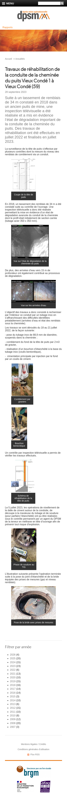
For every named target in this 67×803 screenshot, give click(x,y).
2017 (13, 689)
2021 (13, 673)
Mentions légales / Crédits (33, 744)
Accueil (8, 59)
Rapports (7, 27)
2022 (13, 669)
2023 (13, 666)
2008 (13, 723)
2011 (13, 711)
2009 (13, 719)
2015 (13, 696)
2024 (13, 662)
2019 (13, 681)
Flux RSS (35, 754)
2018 (13, 685)
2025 (13, 658)
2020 (13, 677)
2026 (13, 654)
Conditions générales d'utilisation (33, 749)
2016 (13, 692)
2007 (13, 727)
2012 (13, 708)
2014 (13, 700)
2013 (13, 704)
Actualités (20, 59)
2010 (13, 715)
